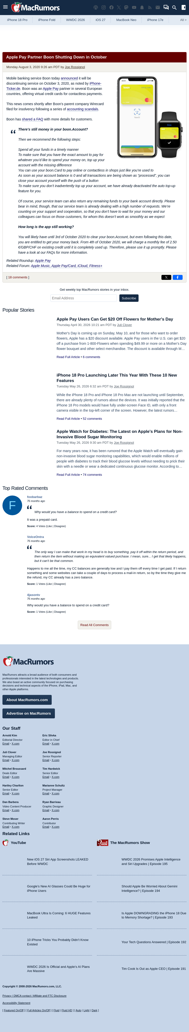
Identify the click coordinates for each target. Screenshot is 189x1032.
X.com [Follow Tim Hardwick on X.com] (55, 776)
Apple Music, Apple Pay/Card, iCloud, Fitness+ (66, 266)
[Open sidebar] (184, 8)
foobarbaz (34, 497)
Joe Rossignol (75, 67)
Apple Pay (51, 89)
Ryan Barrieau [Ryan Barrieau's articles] (52, 802)
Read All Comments (94, 625)
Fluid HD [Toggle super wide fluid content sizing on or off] (67, 1010)
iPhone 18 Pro (17, 20)
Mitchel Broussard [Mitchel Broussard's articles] (14, 768)
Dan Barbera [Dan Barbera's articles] (10, 802)
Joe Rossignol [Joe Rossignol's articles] (52, 752)
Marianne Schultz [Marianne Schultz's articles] (54, 785)
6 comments (91, 357)
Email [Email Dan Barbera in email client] (5, 810)
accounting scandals (82, 109)
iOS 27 (101, 20)
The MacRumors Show (130, 843)
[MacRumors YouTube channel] (134, 7)
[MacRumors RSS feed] (149, 7)
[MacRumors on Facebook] (111, 7)
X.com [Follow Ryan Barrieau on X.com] (55, 810)
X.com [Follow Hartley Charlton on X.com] (15, 793)
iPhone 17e (155, 20)
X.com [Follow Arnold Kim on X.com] (15, 743)
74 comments (92, 475)
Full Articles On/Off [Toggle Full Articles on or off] (38, 1010)
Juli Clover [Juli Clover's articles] (9, 752)
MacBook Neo (126, 20)
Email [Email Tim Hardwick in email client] (46, 776)
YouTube (18, 843)
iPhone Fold (46, 20)
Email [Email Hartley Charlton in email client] (5, 793)
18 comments (17, 277)
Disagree (59, 526)
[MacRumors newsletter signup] (157, 7)
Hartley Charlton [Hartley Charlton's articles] (13, 785)
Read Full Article (68, 357)
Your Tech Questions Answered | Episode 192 (154, 942)
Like (49, 526)
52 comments (92, 418)
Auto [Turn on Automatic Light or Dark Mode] (78, 1010)
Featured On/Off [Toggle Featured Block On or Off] (13, 1010)
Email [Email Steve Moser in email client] (5, 826)
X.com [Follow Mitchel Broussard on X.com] (15, 776)
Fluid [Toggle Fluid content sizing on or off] (56, 1010)
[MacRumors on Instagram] (103, 7)
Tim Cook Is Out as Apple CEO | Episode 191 (154, 969)
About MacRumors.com (27, 700)
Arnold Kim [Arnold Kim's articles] (9, 735)
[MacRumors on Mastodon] (126, 7)
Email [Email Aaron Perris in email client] (46, 826)
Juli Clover (124, 325)
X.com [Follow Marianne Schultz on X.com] (55, 793)
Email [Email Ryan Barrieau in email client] (46, 810)
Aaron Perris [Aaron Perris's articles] (51, 818)
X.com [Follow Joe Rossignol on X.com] (55, 760)
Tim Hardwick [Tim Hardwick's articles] (51, 768)
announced (69, 78)
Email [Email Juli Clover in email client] (5, 760)
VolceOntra (35, 537)
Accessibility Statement (16, 1002)
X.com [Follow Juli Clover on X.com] (15, 760)
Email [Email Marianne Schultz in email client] (46, 793)
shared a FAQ (32, 119)
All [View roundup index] (183, 20)
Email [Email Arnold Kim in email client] (5, 743)
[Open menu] (5, 7)
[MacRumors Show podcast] (95, 7)
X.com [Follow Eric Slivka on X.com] (55, 743)
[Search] (176, 7)
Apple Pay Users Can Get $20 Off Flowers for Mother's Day (115, 319)
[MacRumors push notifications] (142, 7)
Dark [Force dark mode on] (94, 1010)
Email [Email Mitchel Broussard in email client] (5, 776)
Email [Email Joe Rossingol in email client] (46, 760)
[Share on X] (166, 277)
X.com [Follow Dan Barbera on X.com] (15, 810)
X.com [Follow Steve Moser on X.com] (15, 826)
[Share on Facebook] (178, 277)
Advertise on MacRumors (28, 713)
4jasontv (33, 595)
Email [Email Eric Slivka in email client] (46, 743)
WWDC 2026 (75, 20)
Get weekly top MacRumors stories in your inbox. (94, 289)
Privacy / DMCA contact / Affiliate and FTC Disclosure (34, 995)
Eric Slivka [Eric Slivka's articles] (49, 735)
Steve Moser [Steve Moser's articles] (10, 818)
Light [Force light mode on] (86, 1010)
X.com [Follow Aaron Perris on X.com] (55, 826)
